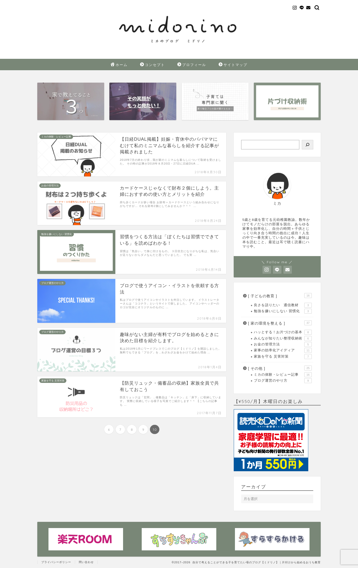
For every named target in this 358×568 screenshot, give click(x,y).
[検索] (307, 144)
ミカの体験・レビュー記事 (283, 374)
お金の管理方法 (283, 344)
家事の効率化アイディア (283, 350)
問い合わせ (86, 562)
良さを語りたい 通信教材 (283, 305)
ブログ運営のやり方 (283, 380)
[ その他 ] (280, 368)
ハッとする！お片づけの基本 (283, 332)
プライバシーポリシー (56, 562)
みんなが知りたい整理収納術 (283, 338)
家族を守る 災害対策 (283, 356)
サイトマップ (233, 65)
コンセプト (152, 65)
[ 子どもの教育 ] (280, 295)
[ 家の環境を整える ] (280, 322)
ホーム (119, 65)
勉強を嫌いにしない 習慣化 (283, 311)
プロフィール (191, 65)
